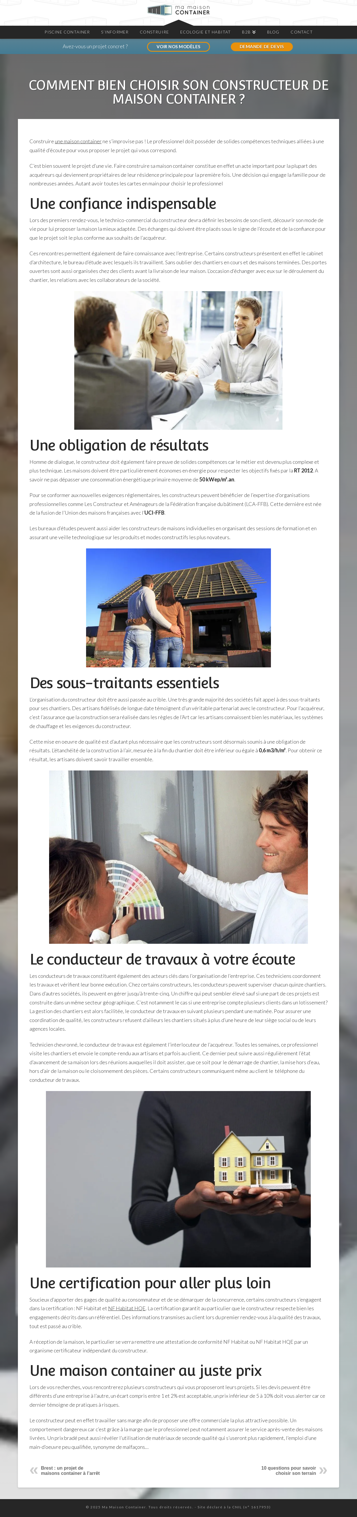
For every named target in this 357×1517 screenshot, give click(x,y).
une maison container (78, 141)
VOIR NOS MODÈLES (178, 46)
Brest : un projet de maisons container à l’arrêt (70, 1471)
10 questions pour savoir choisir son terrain (288, 1471)
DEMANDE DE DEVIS (262, 46)
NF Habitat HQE (127, 1308)
